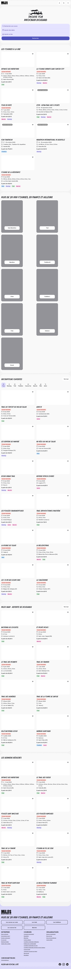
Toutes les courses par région (30, 951)
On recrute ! (4, 939)
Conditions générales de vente (31, 945)
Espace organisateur (51, 934)
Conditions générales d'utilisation (31, 941)
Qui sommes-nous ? (5, 936)
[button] (3, 385)
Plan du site (26, 953)
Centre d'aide (49, 939)
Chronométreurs (5, 960)
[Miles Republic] (4, 2)
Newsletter (26, 936)
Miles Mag (26, 938)
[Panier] (63, 3)
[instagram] (64, 964)
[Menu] (68, 3)
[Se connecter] (59, 3)
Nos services (49, 936)
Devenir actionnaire (5, 938)
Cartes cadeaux (27, 939)
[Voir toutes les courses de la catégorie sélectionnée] (66, 379)
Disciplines (26, 955)
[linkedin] (68, 964)
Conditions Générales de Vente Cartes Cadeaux (34, 947)
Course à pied (27, 949)
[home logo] (6, 912)
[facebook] (60, 964)
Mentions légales (5, 941)
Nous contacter (4, 934)
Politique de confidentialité (30, 943)
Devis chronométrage (51, 938)
